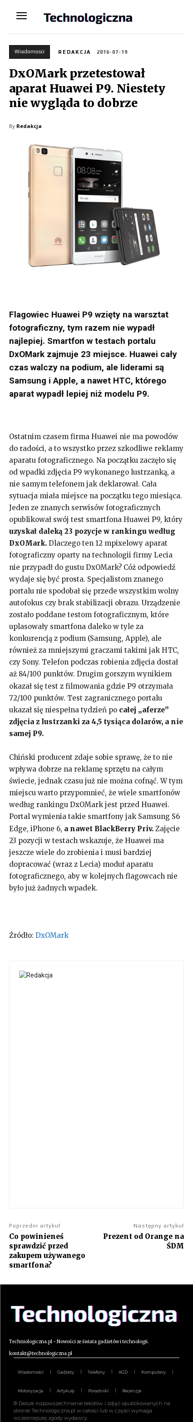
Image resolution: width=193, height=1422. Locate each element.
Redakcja (74, 52)
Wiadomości (29, 52)
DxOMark (52, 935)
